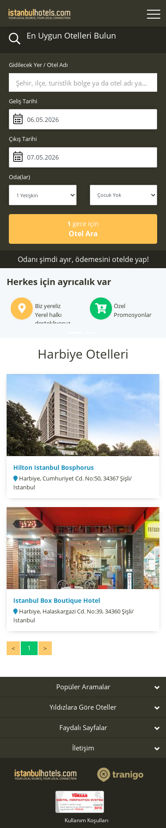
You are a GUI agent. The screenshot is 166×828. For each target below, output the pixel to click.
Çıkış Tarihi (23, 139)
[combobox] (83, 82)
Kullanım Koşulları (86, 820)
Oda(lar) (19, 177)
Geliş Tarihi (23, 101)
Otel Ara (83, 228)
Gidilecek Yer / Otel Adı (38, 65)
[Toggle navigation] (153, 15)
